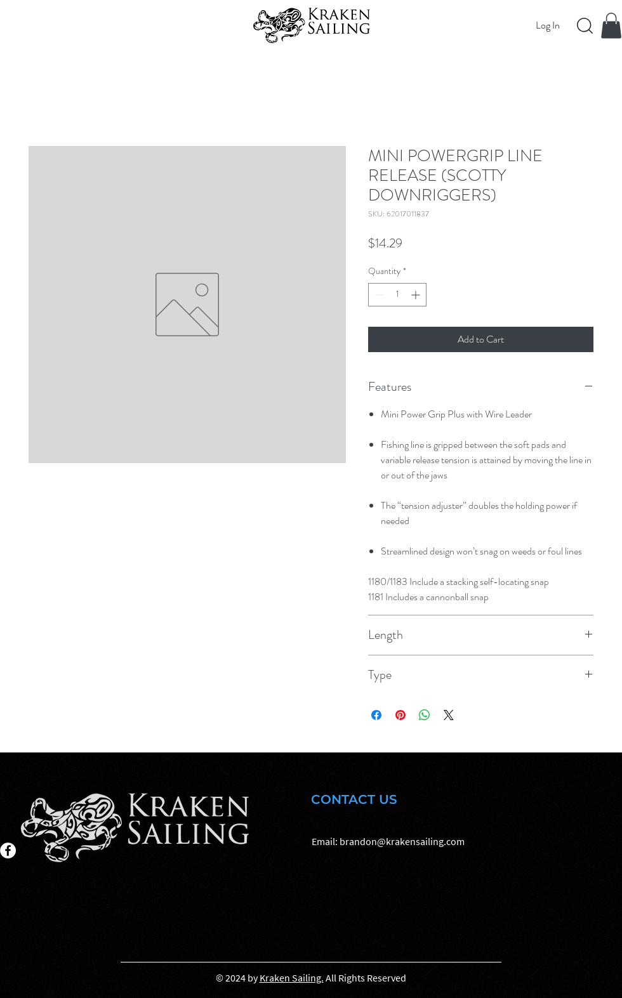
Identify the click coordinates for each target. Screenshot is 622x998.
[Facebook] (8, 850)
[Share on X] (448, 715)
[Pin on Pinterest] (400, 715)
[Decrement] (378, 295)
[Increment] (417, 295)
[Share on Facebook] (376, 715)
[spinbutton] (397, 295)
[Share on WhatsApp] (424, 715)
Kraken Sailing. (292, 977)
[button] (611, 26)
